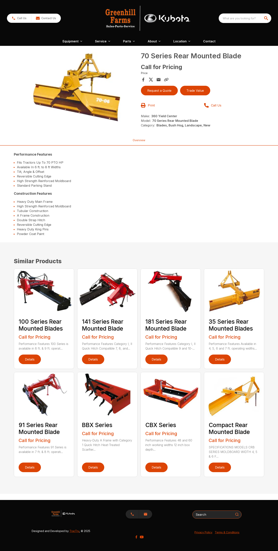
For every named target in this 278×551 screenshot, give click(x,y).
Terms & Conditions (227, 532)
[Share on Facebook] (143, 79)
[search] (266, 18)
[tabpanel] (76, 89)
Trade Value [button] (195, 90)
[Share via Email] (158, 79)
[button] (46, 18)
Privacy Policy (203, 532)
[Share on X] (151, 79)
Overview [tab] (139, 140)
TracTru (74, 531)
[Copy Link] (166, 79)
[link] (19, 18)
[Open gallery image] (76, 88)
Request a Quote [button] (159, 90)
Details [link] (30, 359)
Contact (209, 41)
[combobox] (245, 18)
